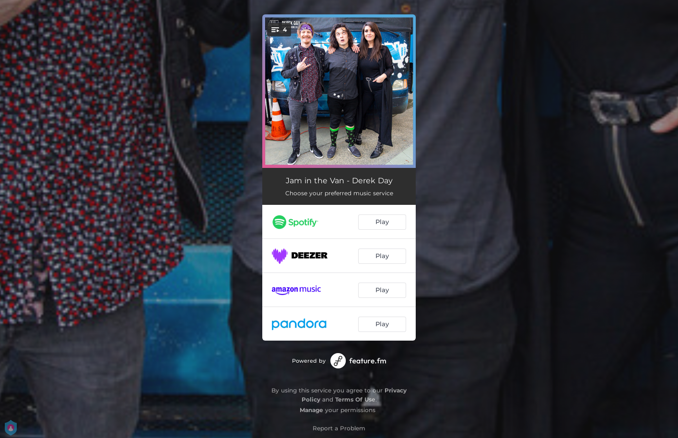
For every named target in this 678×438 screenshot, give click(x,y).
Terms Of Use (355, 399)
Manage (311, 410)
